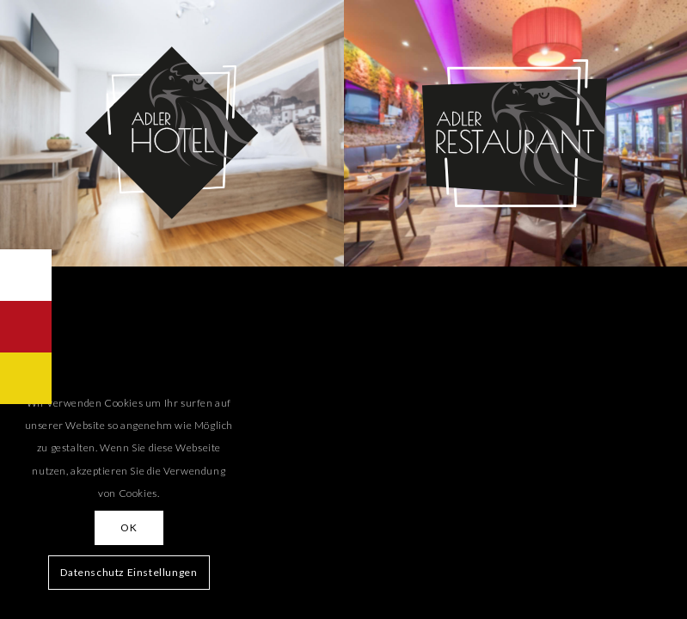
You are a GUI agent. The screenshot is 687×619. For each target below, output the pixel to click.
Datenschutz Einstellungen (128, 572)
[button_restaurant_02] (515, 133)
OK (128, 527)
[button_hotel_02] (171, 133)
